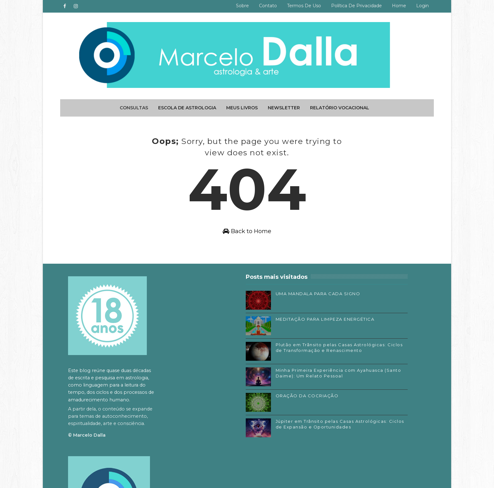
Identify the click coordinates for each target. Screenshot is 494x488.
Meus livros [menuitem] (242, 105)
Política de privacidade (354, 6)
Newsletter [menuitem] (284, 105)
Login (420, 6)
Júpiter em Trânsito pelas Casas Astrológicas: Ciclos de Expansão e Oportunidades (257, 436)
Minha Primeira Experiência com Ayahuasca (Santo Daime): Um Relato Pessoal (255, 385)
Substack (325, 411)
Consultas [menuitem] (134, 105)
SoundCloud (329, 420)
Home (396, 6)
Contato (265, 6)
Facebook (326, 392)
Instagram (327, 402)
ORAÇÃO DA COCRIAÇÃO (252, 405)
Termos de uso (301, 6)
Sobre (239, 6)
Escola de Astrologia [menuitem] (187, 105)
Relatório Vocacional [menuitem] (339, 105)
